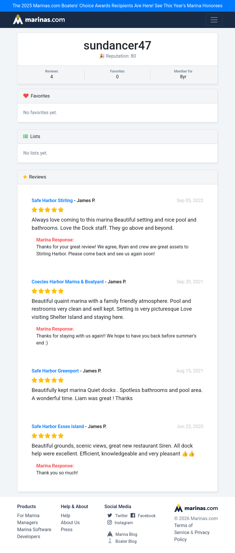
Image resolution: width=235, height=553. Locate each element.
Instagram (118, 522)
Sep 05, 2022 (190, 200)
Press (66, 529)
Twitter (116, 515)
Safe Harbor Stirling (52, 200)
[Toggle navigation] (214, 20)
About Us (70, 522)
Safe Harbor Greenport (55, 371)
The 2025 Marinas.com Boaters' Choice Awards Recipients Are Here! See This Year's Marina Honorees (117, 5)
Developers (28, 536)
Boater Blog (120, 541)
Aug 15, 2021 (189, 371)
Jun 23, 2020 (190, 426)
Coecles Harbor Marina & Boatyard (68, 282)
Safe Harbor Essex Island (58, 426)
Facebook (142, 515)
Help (65, 515)
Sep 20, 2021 (190, 282)
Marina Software (34, 529)
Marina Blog (120, 534)
